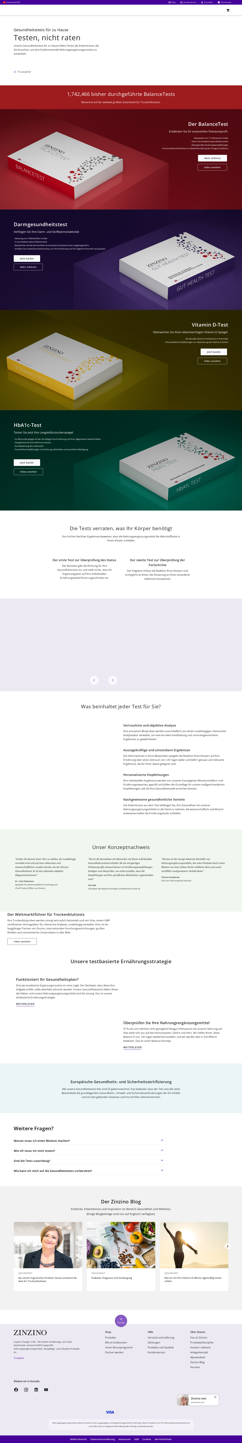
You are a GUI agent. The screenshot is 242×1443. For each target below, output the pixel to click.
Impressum (125, 1439)
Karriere (195, 1367)
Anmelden (207, 2)
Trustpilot (24, 71)
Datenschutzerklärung (102, 1439)
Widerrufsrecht (78, 1439)
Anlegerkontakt (199, 1352)
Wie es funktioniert (116, 1342)
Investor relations (200, 1347)
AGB (136, 1439)
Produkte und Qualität (161, 1347)
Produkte (110, 1337)
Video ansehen (212, 167)
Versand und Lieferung (161, 1337)
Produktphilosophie (201, 1342)
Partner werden (114, 1352)
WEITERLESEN (25, 1004)
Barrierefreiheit (163, 1439)
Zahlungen (154, 1342)
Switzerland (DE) (11, 2)
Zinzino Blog (197, 1362)
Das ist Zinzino (198, 1337)
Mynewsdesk (197, 1357)
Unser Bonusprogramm (119, 1347)
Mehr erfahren (212, 158)
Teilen (121, 1320)
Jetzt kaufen (27, 258)
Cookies (146, 1439)
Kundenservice (156, 1352)
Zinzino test (198, 1398)
